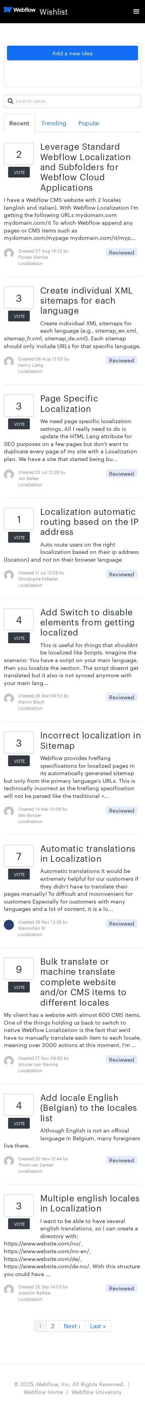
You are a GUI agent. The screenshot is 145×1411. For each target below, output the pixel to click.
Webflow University (97, 1392)
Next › (72, 1326)
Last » (98, 1326)
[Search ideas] (72, 101)
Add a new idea (72, 53)
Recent (19, 123)
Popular (89, 123)
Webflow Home (43, 1392)
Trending (54, 123)
